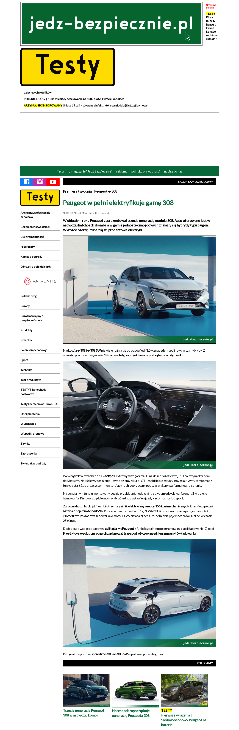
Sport (24, 360)
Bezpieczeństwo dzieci (35, 226)
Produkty (26, 330)
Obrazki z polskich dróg (36, 266)
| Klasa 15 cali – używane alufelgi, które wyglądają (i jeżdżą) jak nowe (85, 105)
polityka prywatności (145, 171)
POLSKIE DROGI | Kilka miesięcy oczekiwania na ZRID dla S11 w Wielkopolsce (74, 98)
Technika (26, 369)
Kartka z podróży (31, 256)
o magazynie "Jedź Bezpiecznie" (90, 171)
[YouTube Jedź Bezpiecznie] (53, 182)
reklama (121, 171)
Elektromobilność (32, 236)
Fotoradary (28, 246)
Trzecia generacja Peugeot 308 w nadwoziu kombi (86, 710)
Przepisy (26, 340)
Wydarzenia (28, 423)
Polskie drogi (29, 296)
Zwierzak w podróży (33, 463)
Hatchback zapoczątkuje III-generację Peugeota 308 (135, 711)
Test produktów (31, 379)
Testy (61, 171)
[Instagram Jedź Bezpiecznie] (40, 182)
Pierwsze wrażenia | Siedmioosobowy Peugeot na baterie (184, 715)
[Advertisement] (119, 139)
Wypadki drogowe (32, 433)
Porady (25, 306)
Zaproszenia (29, 453)
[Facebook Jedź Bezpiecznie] (26, 182)
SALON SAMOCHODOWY (195, 181)
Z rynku (25, 443)
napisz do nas (173, 171)
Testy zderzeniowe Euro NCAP (40, 404)
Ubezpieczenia (30, 413)
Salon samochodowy (33, 350)
